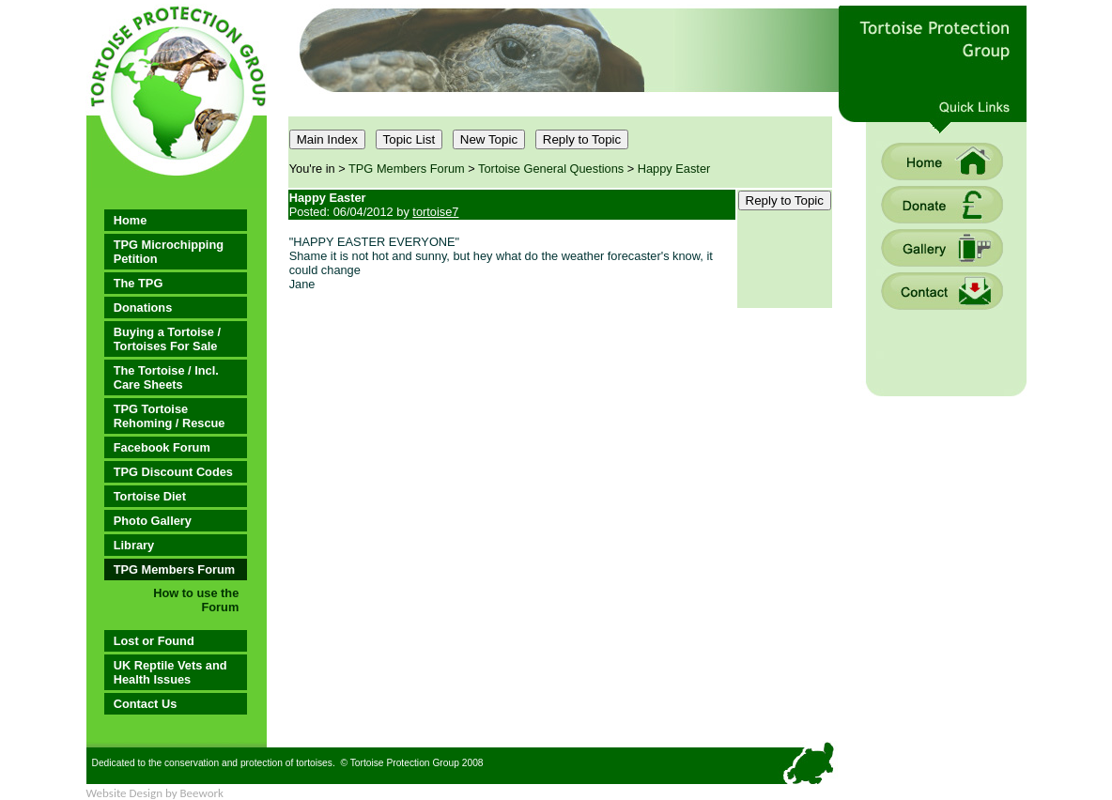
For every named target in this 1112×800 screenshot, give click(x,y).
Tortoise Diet (150, 496)
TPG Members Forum (174, 569)
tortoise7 (435, 212)
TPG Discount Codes (173, 472)
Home (130, 220)
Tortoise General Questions (551, 169)
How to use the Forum (196, 600)
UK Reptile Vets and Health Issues (170, 672)
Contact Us (146, 704)
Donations (143, 307)
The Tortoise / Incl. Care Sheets (166, 377)
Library (134, 545)
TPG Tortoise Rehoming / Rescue (169, 416)
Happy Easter (674, 169)
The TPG (138, 283)
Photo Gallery (153, 521)
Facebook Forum (162, 447)
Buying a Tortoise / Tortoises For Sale (167, 339)
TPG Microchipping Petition (169, 252)
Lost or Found (154, 641)
